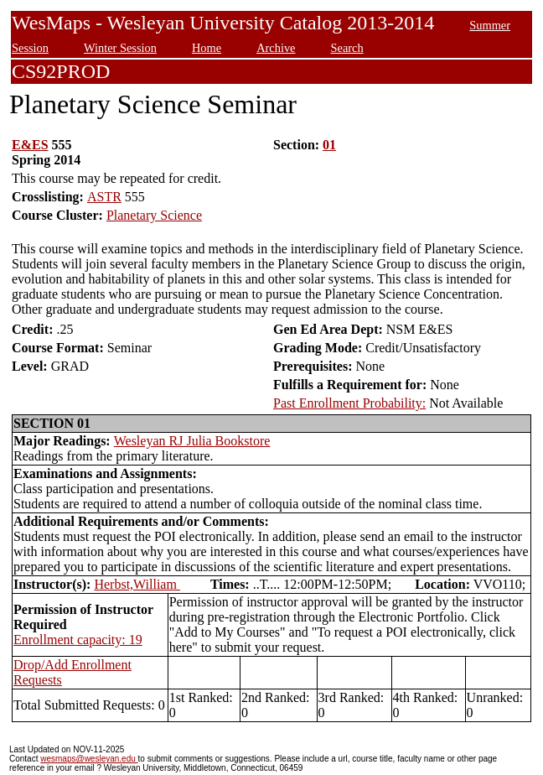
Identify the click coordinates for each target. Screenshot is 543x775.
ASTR (104, 197)
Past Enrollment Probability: (349, 403)
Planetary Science (154, 215)
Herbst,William (136, 584)
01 (329, 145)
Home (206, 48)
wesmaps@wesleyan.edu (88, 758)
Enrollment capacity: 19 (77, 639)
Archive (275, 48)
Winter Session (120, 48)
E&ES (30, 145)
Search (346, 48)
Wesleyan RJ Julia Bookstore (192, 441)
